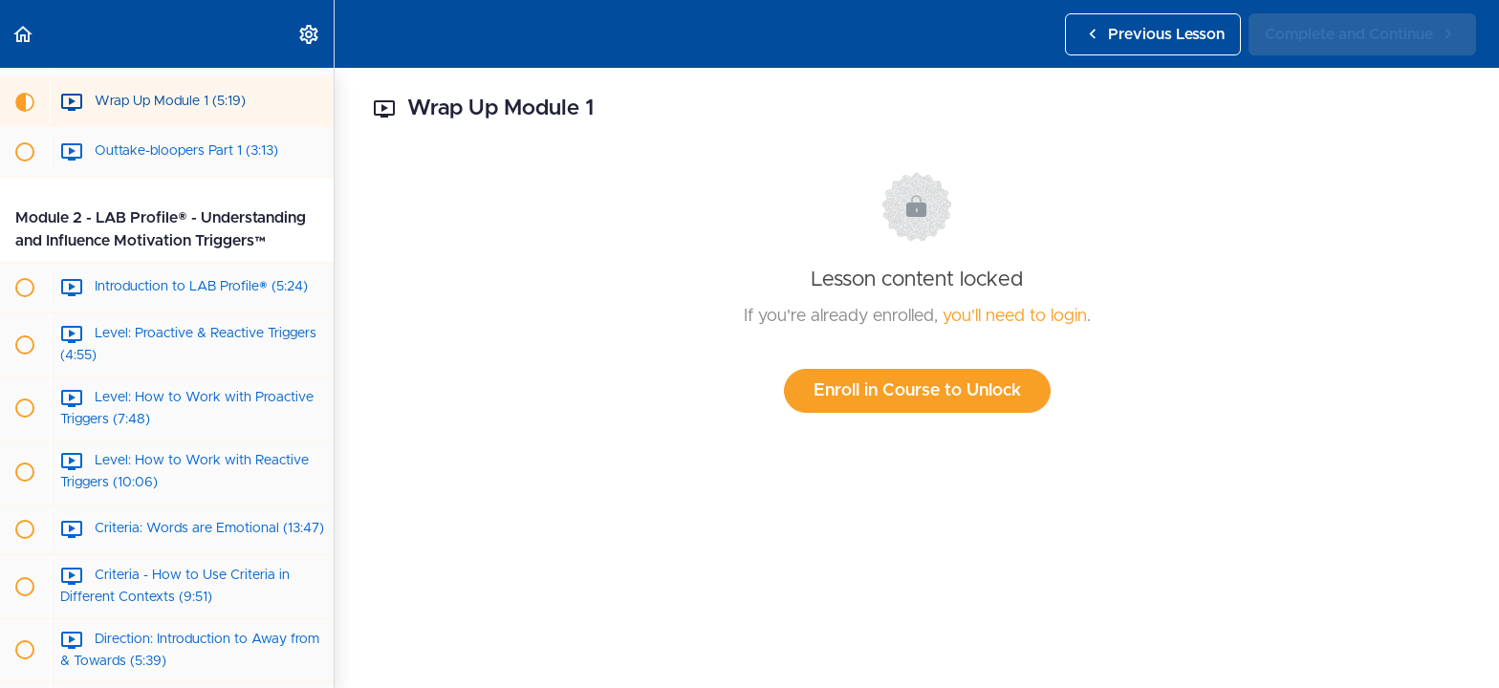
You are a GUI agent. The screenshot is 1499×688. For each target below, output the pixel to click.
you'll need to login (1015, 316)
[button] (24, 34)
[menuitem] (310, 34)
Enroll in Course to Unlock (917, 390)
